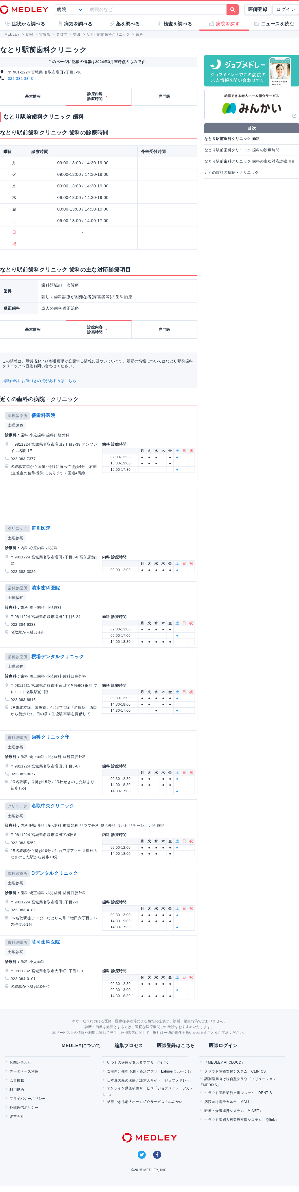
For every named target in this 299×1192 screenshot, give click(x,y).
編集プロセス (129, 1045)
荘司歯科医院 (45, 942)
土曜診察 (15, 425)
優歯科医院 (43, 415)
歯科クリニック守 (50, 737)
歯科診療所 (17, 416)
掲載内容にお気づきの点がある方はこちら (39, 381)
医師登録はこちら (176, 1045)
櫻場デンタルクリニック (57, 656)
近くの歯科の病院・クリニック (231, 172)
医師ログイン (223, 1045)
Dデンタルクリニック (54, 873)
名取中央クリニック (52, 805)
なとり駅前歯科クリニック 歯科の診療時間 (241, 150)
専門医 (164, 96)
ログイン (285, 9)
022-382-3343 (20, 78)
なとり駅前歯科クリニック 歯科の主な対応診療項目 (249, 161)
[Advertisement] (98, 501)
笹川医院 (41, 528)
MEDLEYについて (80, 1045)
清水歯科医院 (45, 587)
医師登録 (257, 9)
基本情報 (33, 96)
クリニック (17, 528)
